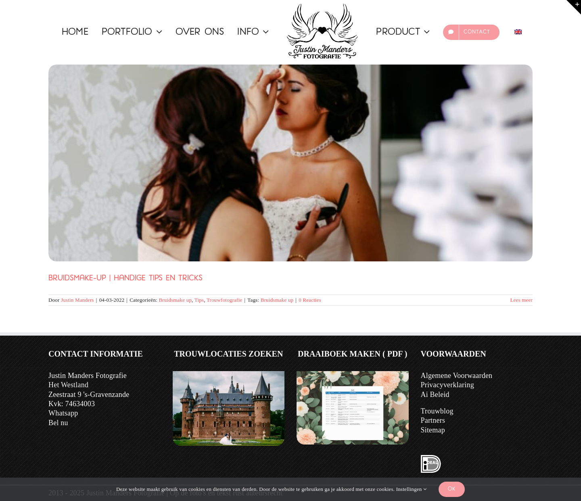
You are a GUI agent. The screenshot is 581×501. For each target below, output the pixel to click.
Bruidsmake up (175, 300)
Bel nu (58, 423)
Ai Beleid (435, 394)
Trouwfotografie (224, 300)
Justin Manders (77, 300)
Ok (452, 489)
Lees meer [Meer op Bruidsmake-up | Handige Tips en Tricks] (521, 300)
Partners (433, 420)
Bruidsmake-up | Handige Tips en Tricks (125, 278)
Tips (199, 300)
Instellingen (411, 489)
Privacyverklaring (447, 385)
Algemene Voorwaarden (457, 376)
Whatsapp (63, 413)
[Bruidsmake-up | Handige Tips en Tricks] (290, 163)
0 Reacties (310, 300)
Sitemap (433, 430)
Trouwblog (437, 411)
